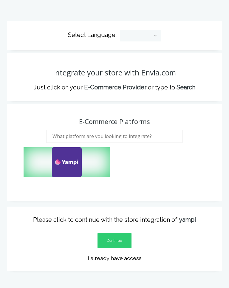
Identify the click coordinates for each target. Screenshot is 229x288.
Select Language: (92, 31)
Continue (114, 237)
